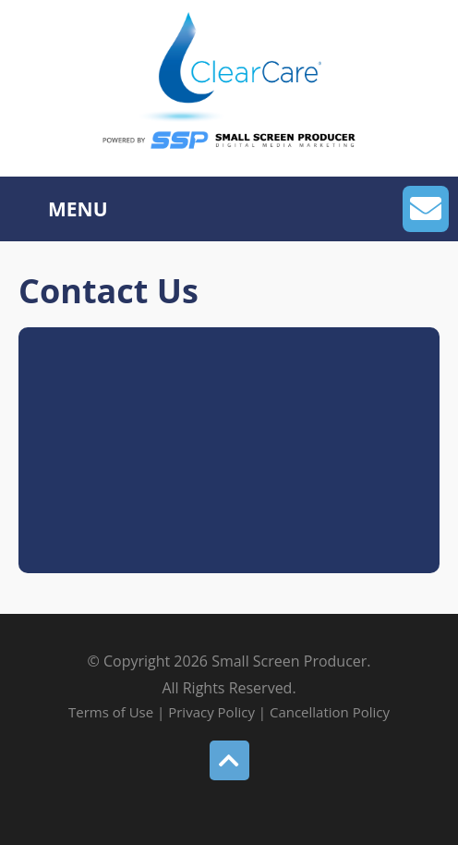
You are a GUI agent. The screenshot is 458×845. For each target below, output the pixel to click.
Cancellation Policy (330, 712)
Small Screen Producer (289, 661)
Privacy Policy (211, 712)
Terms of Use (112, 712)
